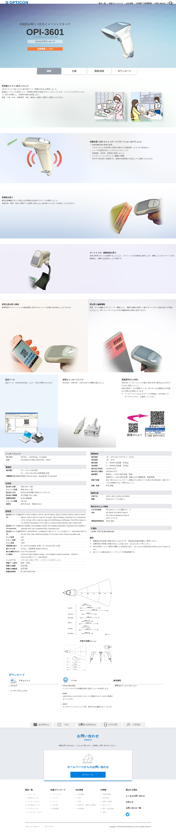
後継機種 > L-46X (45, 49)
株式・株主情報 (108, 808)
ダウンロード (124, 71)
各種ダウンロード (116, 3)
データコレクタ (32, 808)
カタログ (13, 686)
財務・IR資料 (107, 801)
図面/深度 (99, 71)
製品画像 (56, 808)
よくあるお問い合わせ (135, 796)
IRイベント (107, 805)
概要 (49, 71)
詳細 (41, 724)
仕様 (74, 71)
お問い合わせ (159, 3)
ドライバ (56, 798)
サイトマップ (49, 826)
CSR (79, 801)
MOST (65, 704)
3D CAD (55, 805)
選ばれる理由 (131, 790)
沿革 (79, 798)
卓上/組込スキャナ (33, 805)
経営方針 (106, 798)
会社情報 (129, 3)
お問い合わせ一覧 (133, 808)
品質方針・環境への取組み (87, 805)
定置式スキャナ (32, 798)
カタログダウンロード (45, 41)
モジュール (31, 794)
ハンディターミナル (34, 812)
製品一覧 (102, 3)
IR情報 (138, 3)
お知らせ (129, 802)
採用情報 (148, 3)
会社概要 (81, 794)
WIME (65, 693)
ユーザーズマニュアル (18, 691)
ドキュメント (57, 794)
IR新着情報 (107, 794)
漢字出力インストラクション (126, 686)
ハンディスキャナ (33, 801)
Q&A (104, 812)
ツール (55, 801)
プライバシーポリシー (32, 826)
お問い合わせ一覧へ (88, 774)
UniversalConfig (69, 686)
